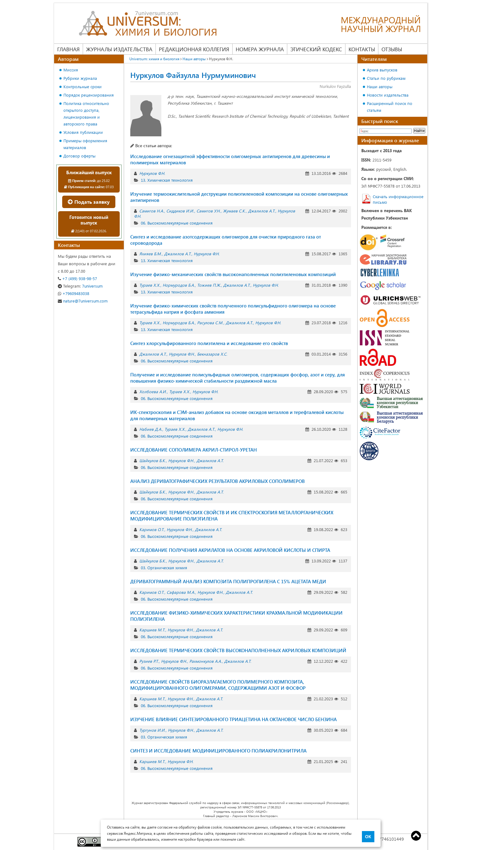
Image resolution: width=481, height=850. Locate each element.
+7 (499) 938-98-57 (77, 278)
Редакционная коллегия (194, 49)
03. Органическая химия (164, 567)
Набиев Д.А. (150, 429)
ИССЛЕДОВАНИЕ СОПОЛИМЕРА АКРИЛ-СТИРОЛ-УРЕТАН (193, 450)
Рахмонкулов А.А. (205, 661)
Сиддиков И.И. (180, 210)
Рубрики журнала (80, 78)
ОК (368, 836)
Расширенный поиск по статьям (389, 107)
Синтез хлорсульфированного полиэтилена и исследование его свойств (209, 343)
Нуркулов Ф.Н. (152, 173)
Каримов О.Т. (151, 529)
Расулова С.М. (210, 322)
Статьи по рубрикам (386, 78)
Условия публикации (83, 132)
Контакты (362, 49)
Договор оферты (79, 155)
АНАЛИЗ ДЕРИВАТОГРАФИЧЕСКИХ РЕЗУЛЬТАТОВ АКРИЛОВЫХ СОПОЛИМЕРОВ (217, 481)
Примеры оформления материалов (85, 144)
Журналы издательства (119, 49)
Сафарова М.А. (181, 592)
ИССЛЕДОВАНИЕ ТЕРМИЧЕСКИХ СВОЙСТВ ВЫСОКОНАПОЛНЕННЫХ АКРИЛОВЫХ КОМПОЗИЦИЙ (238, 650)
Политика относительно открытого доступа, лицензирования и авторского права (86, 113)
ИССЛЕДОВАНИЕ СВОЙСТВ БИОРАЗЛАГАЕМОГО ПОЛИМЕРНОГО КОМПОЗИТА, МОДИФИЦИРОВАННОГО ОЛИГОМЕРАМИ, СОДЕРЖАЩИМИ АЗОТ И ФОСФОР (218, 685)
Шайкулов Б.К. (152, 460)
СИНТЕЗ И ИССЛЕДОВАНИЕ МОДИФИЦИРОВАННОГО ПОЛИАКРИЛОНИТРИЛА (218, 751)
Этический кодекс (316, 49)
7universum (80, 286)
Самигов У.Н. (208, 210)
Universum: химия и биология (154, 58)
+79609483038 (73, 293)
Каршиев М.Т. (152, 629)
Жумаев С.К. (234, 210)
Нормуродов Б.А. (179, 285)
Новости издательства (388, 95)
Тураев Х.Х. (149, 285)
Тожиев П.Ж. (209, 285)
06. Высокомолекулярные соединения (177, 222)
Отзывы (392, 49)
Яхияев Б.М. (150, 253)
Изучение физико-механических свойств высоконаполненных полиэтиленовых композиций (233, 274)
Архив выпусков (382, 69)
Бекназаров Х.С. (212, 354)
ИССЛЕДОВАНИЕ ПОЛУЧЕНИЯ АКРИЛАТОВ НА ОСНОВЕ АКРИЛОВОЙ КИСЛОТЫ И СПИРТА (230, 550)
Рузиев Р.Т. (149, 661)
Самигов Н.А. (151, 210)
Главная (68, 49)
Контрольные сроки (82, 86)
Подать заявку (89, 201)
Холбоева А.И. (153, 391)
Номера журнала (260, 49)
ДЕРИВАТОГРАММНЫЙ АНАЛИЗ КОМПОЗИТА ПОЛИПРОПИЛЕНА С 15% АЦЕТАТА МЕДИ (228, 581)
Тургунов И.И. (152, 730)
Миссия (70, 69)
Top (416, 836)
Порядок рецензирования (88, 95)
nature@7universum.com (83, 300)
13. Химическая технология (167, 180)
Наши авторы (194, 58)
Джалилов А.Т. (261, 210)
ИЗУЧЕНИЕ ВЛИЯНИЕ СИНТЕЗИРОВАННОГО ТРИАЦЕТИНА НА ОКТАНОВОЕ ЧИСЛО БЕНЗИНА (233, 719)
